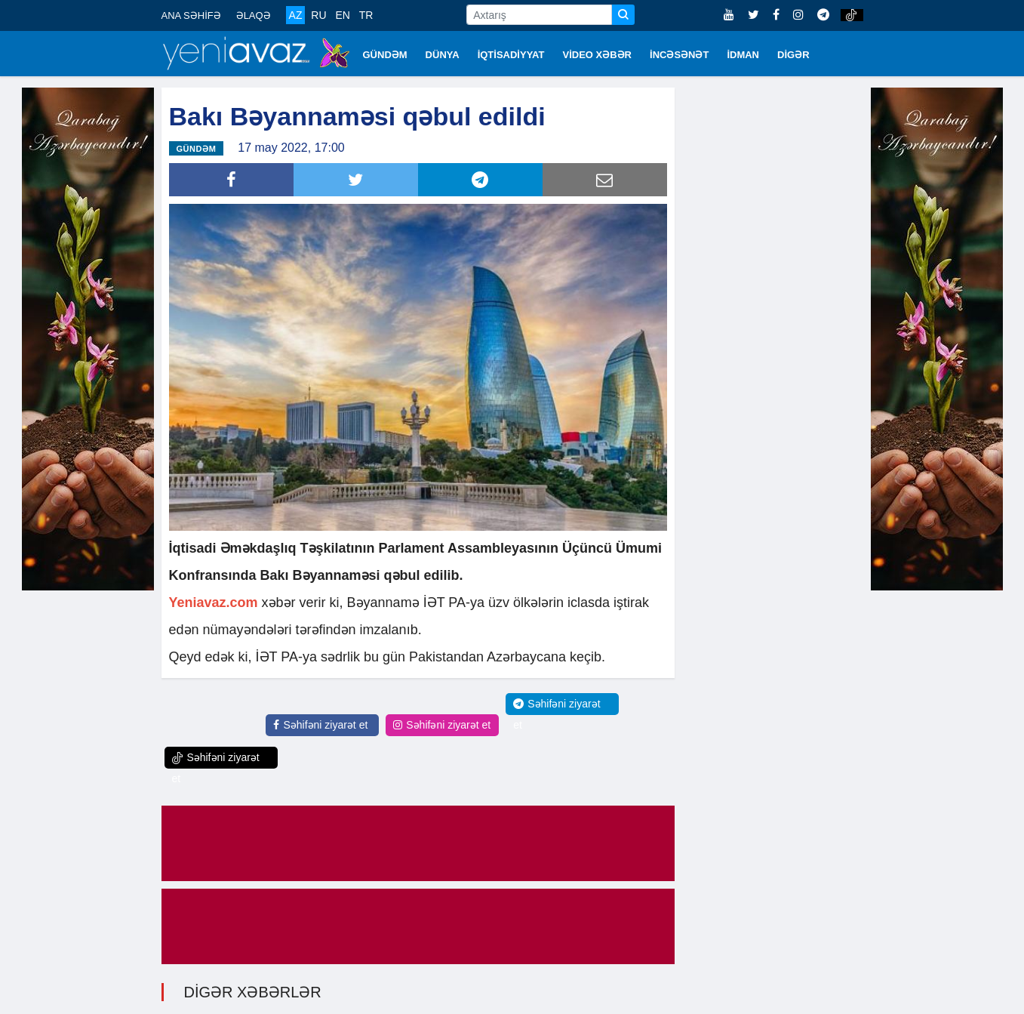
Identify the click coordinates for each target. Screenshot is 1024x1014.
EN (342, 15)
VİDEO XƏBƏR (597, 54)
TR (366, 15)
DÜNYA (443, 54)
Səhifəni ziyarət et (320, 723)
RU (318, 15)
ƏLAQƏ (253, 15)
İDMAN (743, 54)
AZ (296, 15)
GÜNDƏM (385, 54)
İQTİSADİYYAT (511, 54)
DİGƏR (793, 54)
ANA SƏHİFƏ (191, 15)
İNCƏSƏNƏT (679, 54)
